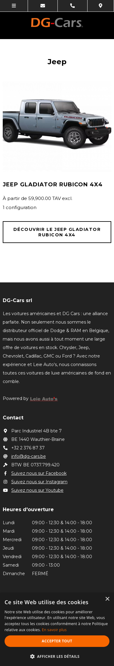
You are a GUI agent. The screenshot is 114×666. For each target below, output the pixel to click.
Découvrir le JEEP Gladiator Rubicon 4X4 (57, 232)
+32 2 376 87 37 (24, 448)
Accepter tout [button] (57, 641)
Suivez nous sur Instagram (35, 482)
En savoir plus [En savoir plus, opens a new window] (54, 629)
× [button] (107, 599)
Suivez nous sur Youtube (33, 490)
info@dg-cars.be (24, 456)
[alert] (57, 629)
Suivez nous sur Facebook (35, 473)
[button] (57, 656)
